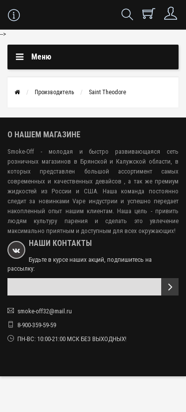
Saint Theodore (107, 92)
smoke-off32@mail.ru (44, 311)
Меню (41, 56)
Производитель (54, 92)
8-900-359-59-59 (36, 325)
